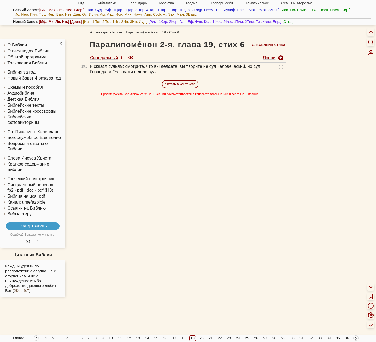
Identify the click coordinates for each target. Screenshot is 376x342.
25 (247, 338)
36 (347, 338)
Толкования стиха (267, 44)
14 (147, 338)
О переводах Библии (28, 50)
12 (129, 338)
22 (220, 338)
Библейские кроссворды (31, 111)
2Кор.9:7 (21, 290)
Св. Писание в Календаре (33, 131)
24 (238, 338)
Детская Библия (23, 99)
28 (274, 338)
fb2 (10, 190)
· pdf (19, 190)
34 (329, 338)
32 (311, 338)
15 (156, 338)
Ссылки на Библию (26, 208)
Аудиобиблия (20, 93)
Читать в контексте (180, 84)
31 (301, 338)
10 (111, 338)
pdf (42, 196)
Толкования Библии (27, 62)
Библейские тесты (25, 105)
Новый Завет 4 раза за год (34, 78)
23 (229, 338)
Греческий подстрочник (30, 178)
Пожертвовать (32, 225)
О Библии (17, 44)
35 (338, 338)
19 (193, 338)
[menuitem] (370, 52)
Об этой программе (26, 56)
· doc (29, 190)
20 (201, 338)
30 (292, 338)
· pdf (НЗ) (44, 190)
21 (211, 338)
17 (174, 338)
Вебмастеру (19, 213)
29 (283, 338)
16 (165, 338)
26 (256, 338)
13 (138, 338)
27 (265, 338)
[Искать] (370, 42)
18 (183, 338)
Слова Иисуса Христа (29, 158)
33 (320, 338)
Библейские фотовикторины (23, 119)
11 (120, 338)
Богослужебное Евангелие (34, 137)
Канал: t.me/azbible (26, 202)
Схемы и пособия (25, 87)
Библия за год (21, 72)
